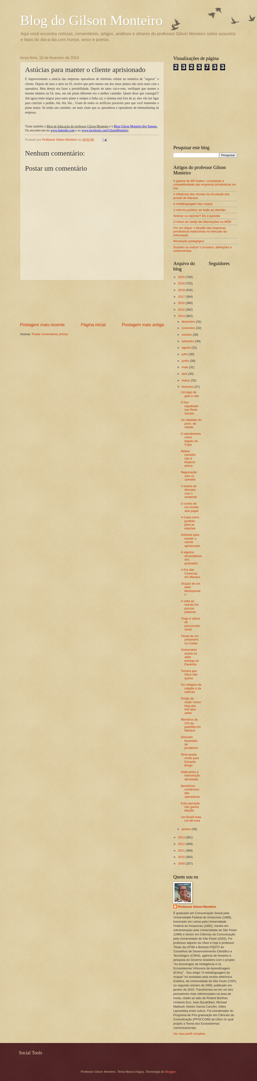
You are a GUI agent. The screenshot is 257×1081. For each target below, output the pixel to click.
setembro (188, 341)
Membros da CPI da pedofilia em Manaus (191, 725)
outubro (187, 334)
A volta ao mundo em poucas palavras (190, 606)
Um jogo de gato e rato (190, 393)
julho (185, 354)
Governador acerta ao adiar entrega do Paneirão (190, 657)
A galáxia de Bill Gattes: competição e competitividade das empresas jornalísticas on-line (204, 184)
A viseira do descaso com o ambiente (189, 491)
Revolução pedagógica (188, 241)
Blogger (170, 1071)
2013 (182, 837)
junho (186, 361)
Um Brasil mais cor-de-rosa (191, 818)
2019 (182, 283)
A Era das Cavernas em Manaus (190, 573)
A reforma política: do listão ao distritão (199, 210)
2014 (182, 316)
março (186, 380)
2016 (182, 303)
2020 (182, 277)
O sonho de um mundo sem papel (190, 507)
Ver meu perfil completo (189, 1033)
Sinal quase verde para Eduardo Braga (190, 760)
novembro (189, 328)
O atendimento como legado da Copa (191, 439)
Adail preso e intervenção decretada (190, 775)
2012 (182, 844)
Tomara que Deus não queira (189, 674)
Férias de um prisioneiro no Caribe (190, 639)
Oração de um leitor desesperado (190, 589)
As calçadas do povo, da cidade (191, 423)
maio (185, 367)
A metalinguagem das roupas (193, 204)
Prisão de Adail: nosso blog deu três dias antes (191, 706)
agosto (186, 347)
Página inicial (93, 324)
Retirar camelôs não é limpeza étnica (188, 458)
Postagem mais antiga (143, 324)
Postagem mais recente (42, 324)
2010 (182, 857)
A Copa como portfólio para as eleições (190, 522)
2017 (182, 296)
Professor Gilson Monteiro (197, 906)
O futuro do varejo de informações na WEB (202, 222)
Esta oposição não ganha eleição (190, 807)
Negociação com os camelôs (189, 475)
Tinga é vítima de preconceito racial (190, 624)
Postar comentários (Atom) (50, 334)
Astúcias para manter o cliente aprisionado (190, 540)
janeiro (186, 829)
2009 (182, 863)
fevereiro (188, 386)
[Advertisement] (92, 301)
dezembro (189, 321)
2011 (182, 850)
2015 (182, 309)
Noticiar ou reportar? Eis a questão (196, 216)
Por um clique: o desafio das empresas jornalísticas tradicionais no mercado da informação (200, 231)
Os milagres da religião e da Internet (191, 688)
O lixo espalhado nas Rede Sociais (189, 408)
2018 (182, 290)
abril (185, 374)
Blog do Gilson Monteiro (91, 20)
